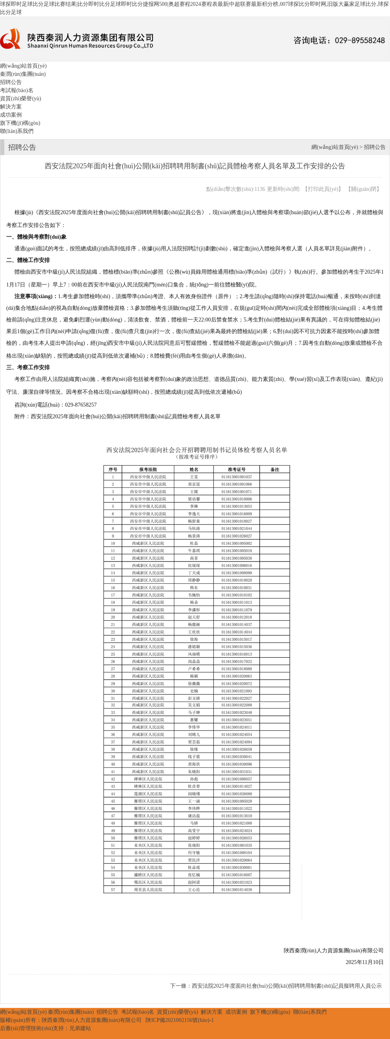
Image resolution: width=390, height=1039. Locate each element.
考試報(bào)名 (16, 90)
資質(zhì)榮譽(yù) (20, 98)
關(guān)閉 (363, 189)
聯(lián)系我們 (16, 131)
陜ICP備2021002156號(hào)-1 (180, 1020)
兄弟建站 (80, 1028)
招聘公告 (11, 82)
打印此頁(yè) (323, 189)
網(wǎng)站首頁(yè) (23, 66)
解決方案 (11, 107)
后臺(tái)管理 (15, 1028)
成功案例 (11, 115)
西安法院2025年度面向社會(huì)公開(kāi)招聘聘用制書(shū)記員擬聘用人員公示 (287, 986)
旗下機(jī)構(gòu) (20, 123)
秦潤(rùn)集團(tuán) (23, 74)
